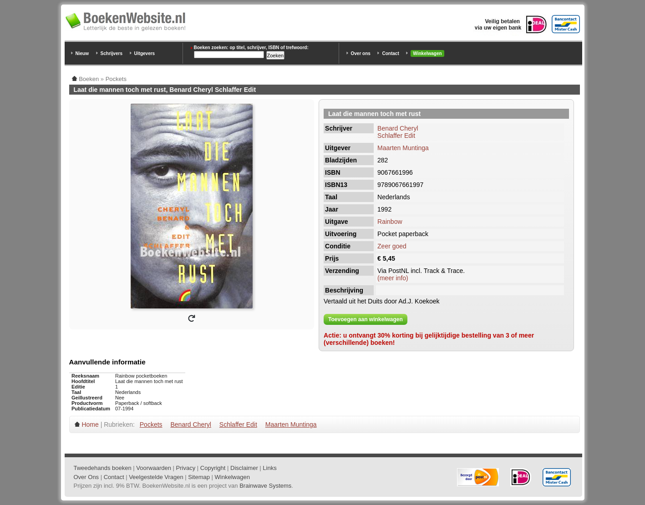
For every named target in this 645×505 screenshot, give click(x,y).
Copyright (213, 468)
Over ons (361, 53)
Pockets (151, 424)
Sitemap (199, 477)
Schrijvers (111, 53)
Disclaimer (244, 468)
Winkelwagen (427, 53)
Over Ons (86, 477)
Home (89, 424)
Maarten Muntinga (403, 148)
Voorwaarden (153, 468)
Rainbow (389, 221)
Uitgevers (144, 53)
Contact (390, 53)
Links (269, 468)
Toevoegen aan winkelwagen (365, 319)
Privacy (186, 468)
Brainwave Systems (265, 485)
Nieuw (82, 53)
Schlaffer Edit (396, 135)
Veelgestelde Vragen (156, 477)
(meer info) (392, 278)
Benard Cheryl (397, 128)
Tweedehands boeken (103, 468)
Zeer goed (391, 246)
